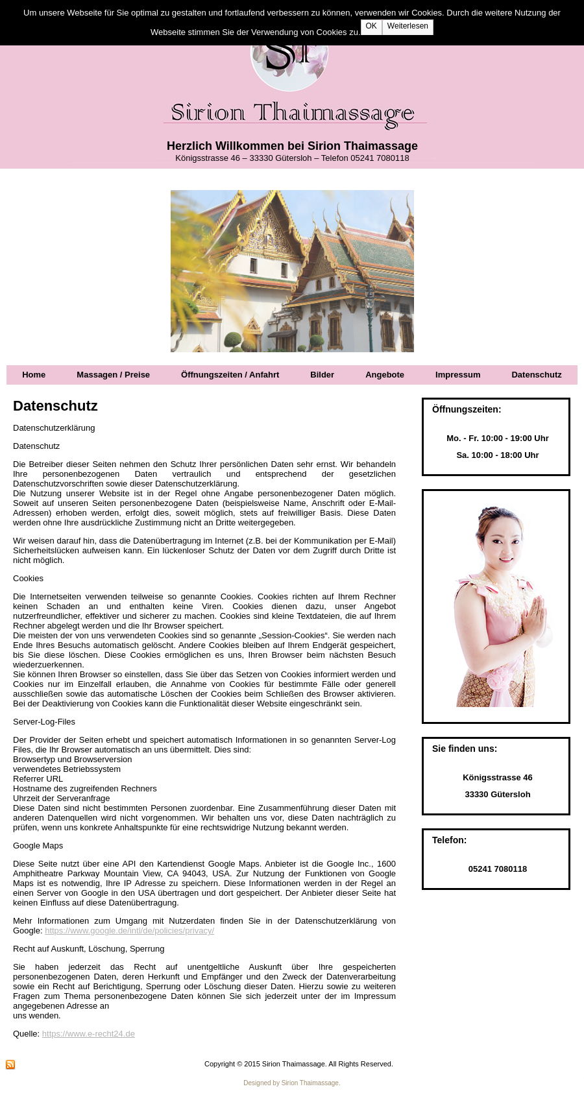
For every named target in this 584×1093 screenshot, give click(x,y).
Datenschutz (55, 406)
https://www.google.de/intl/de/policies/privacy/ (129, 930)
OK (371, 25)
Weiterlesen (407, 25)
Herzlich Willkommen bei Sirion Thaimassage (292, 145)
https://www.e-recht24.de (88, 1034)
